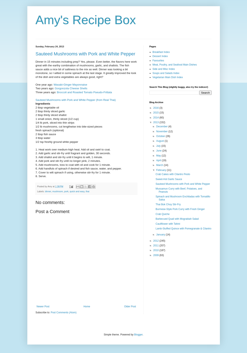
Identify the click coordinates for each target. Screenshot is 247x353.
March (160, 165)
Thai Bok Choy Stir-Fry (168, 204)
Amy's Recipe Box (86, 20)
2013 (156, 122)
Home (86, 306)
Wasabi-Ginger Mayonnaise (70, 84)
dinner (48, 191)
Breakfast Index (161, 52)
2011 (156, 245)
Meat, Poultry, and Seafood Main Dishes (175, 64)
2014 (156, 117)
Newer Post (43, 306)
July (158, 145)
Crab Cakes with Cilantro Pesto (172, 174)
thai (87, 191)
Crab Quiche (162, 214)
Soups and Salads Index (166, 73)
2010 (156, 250)
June (159, 150)
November (162, 131)
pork (66, 191)
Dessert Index (160, 56)
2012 (156, 240)
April (159, 160)
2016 (156, 107)
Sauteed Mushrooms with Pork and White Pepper (85, 53)
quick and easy (77, 191)
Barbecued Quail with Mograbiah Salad (177, 218)
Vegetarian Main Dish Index (168, 77)
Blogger (138, 334)
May (158, 155)
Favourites (158, 60)
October (161, 136)
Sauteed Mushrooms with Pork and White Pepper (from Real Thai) (76, 99)
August (160, 141)
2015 (156, 112)
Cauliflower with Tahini (167, 223)
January (161, 234)
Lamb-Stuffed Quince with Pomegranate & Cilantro (183, 228)
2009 (156, 255)
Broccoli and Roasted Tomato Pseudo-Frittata (84, 92)
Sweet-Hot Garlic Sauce (168, 179)
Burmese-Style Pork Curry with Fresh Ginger (180, 209)
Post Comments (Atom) (64, 312)
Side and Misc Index (164, 69)
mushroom (57, 191)
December (162, 126)
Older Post (130, 306)
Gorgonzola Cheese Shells (71, 88)
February (161, 170)
